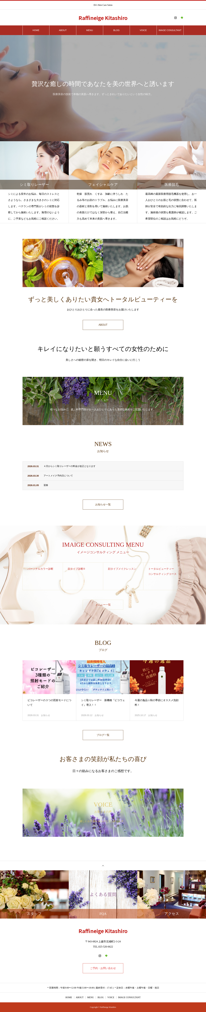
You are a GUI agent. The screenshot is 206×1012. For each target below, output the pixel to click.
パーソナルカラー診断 (40, 568)
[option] (103, 88)
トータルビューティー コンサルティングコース (162, 571)
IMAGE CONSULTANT (170, 30)
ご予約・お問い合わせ (103, 968)
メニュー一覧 (103, 604)
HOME (36, 30)
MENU (89, 30)
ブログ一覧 (103, 735)
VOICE (143, 30)
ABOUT (63, 30)
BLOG (116, 30)
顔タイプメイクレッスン (122, 568)
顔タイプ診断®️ (76, 568)
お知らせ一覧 (103, 504)
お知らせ (45, 715)
